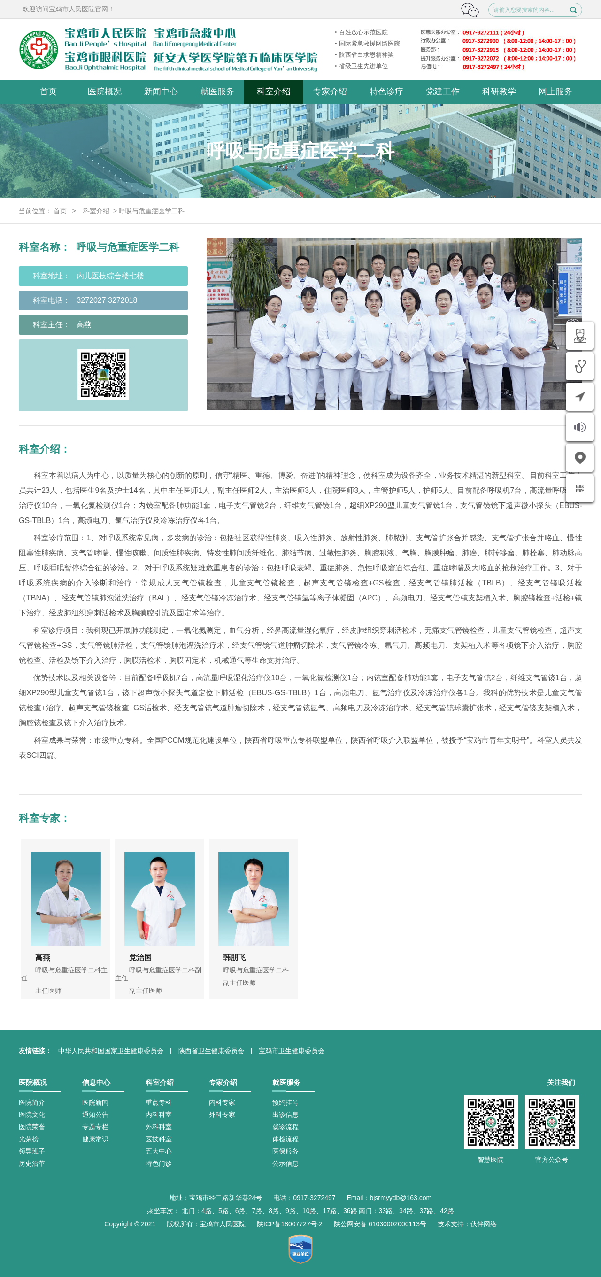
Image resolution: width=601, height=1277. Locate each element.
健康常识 (95, 1139)
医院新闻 (95, 1102)
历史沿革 (32, 1163)
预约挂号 (285, 1102)
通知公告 (95, 1114)
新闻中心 (161, 91)
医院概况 (105, 91)
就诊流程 (285, 1127)
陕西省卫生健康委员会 (211, 1050)
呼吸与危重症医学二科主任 (64, 974)
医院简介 (32, 1102)
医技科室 (159, 1139)
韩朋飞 (234, 958)
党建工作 (443, 91)
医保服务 (285, 1151)
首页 (48, 91)
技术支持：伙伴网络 (467, 1224)
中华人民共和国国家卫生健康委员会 (110, 1050)
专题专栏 (95, 1127)
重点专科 (159, 1102)
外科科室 (159, 1127)
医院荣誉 (32, 1127)
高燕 (42, 958)
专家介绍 (330, 91)
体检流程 (285, 1139)
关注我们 (561, 1082)
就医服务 (217, 91)
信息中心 (96, 1082)
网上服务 (555, 91)
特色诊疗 (386, 91)
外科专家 (222, 1114)
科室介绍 (274, 91)
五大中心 (159, 1151)
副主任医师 (145, 990)
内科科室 (159, 1114)
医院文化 (32, 1114)
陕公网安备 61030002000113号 (380, 1224)
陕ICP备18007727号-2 (290, 1224)
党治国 (140, 958)
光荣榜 (29, 1139)
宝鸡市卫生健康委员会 (291, 1050)
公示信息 (285, 1163)
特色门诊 (159, 1163)
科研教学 (499, 91)
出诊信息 (285, 1114)
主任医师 (48, 990)
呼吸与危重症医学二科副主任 (158, 974)
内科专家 (222, 1102)
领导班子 (32, 1151)
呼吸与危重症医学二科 (256, 970)
